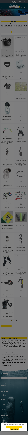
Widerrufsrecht (3, 409)
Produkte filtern (14, 21)
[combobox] (13, 7)
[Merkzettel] (23, 7)
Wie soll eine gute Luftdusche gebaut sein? (9, 352)
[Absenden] (26, 378)
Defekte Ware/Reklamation (4, 415)
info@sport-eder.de (4, 395)
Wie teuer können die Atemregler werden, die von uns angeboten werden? (13, 363)
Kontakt (2, 417)
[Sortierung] (14, 34)
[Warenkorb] (26, 7)
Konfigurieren (19, 426)
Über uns (2, 402)
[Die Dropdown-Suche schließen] (19, 7)
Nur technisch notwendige (11, 426)
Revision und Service (4, 422)
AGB (1, 407)
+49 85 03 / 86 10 (3, 394)
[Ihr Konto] (24, 7)
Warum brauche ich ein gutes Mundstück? (9, 349)
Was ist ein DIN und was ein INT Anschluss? (9, 338)
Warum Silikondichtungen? (6, 365)
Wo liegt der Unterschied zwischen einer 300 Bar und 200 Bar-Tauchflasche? (13, 357)
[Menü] (1, 7)
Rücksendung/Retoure (4, 420)
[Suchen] (18, 7)
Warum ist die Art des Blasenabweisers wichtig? (10, 354)
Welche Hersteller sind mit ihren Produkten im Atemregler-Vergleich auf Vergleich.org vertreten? (14, 360)
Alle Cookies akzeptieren (14, 429)
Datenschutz (3, 404)
